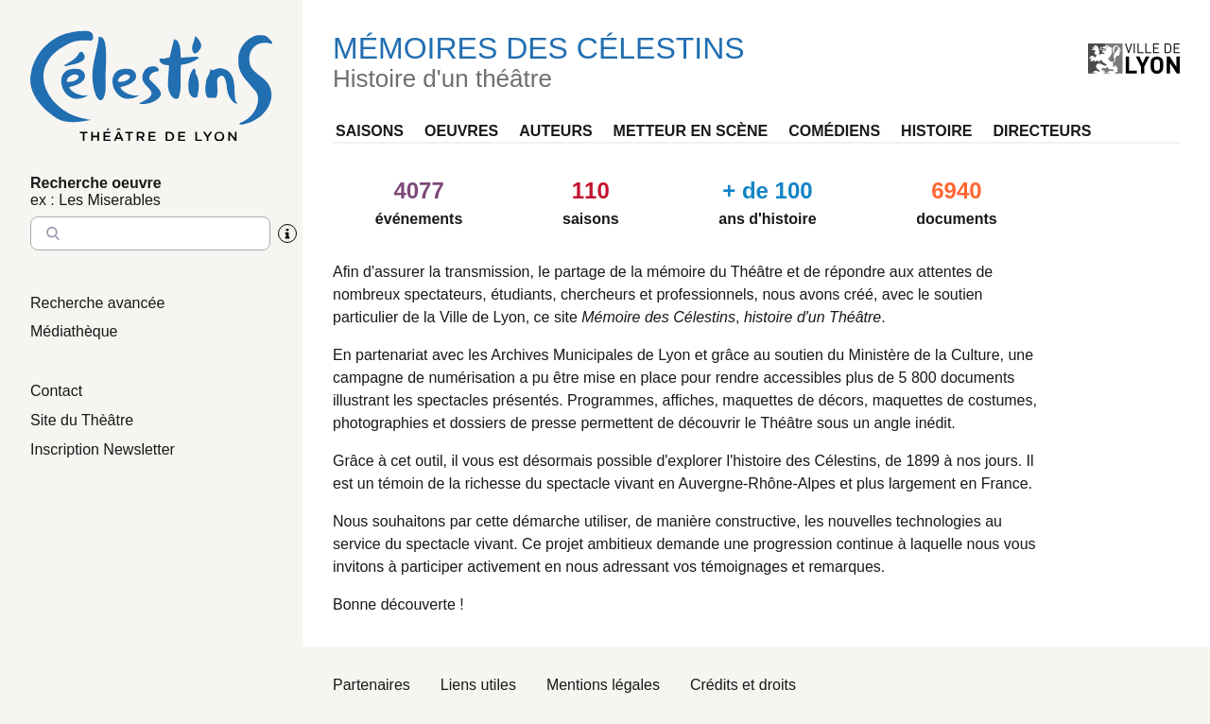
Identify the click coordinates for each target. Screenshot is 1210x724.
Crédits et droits (743, 685)
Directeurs (1042, 131)
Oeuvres (461, 131)
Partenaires (371, 685)
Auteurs (555, 131)
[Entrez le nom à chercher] (150, 233)
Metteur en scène (691, 131)
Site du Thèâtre (81, 420)
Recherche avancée (97, 303)
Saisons (370, 131)
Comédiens (834, 131)
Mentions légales (603, 685)
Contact (56, 391)
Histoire (936, 131)
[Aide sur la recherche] (287, 233)
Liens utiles (478, 685)
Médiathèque (74, 331)
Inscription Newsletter (102, 449)
